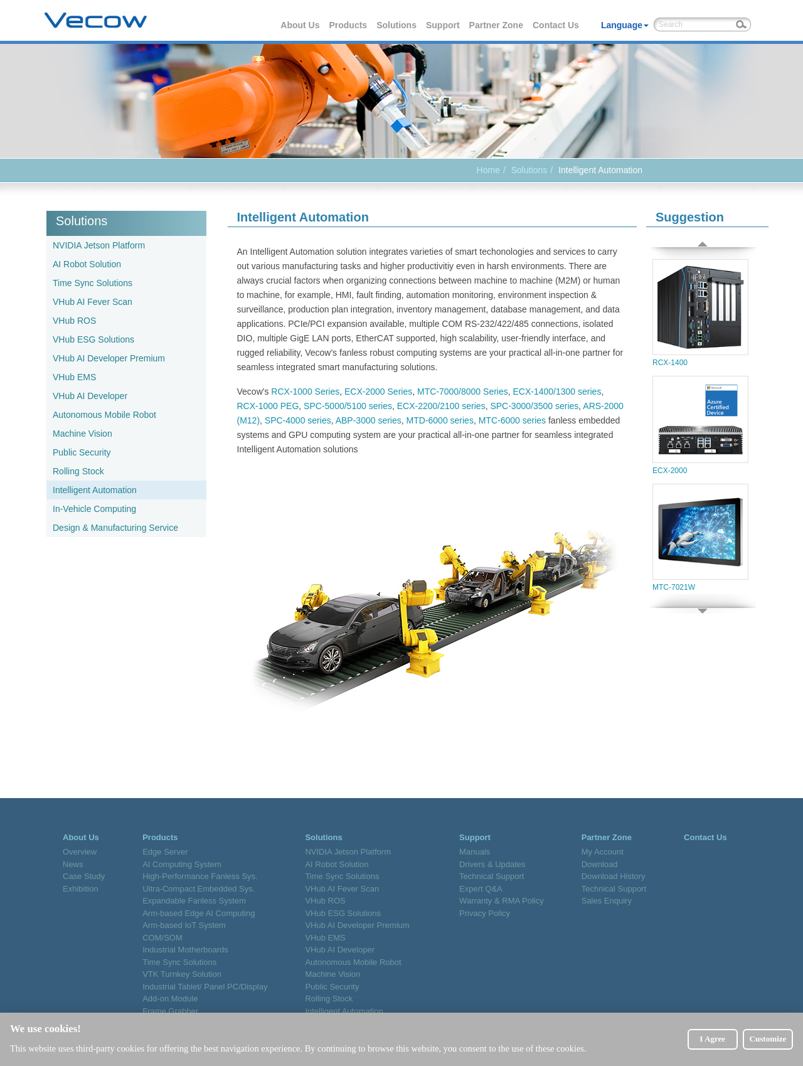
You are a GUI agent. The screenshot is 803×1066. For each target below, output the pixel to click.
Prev (702, 249)
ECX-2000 (700, 425)
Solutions (397, 25)
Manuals (474, 851)
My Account (603, 851)
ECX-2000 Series (378, 391)
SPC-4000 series (298, 420)
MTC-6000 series (512, 420)
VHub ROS (74, 321)
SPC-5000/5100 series (348, 406)
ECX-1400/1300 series (557, 391)
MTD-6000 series (440, 420)
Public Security (82, 452)
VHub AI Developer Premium (109, 358)
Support (443, 25)
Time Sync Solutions (92, 283)
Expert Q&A (481, 888)
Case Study (84, 876)
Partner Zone (497, 25)
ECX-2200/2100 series (441, 406)
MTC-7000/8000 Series (462, 391)
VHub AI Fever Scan (92, 302)
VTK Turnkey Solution (181, 974)
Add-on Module (170, 998)
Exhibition (80, 888)
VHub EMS (74, 377)
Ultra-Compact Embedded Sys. (198, 888)
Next (702, 604)
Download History (614, 876)
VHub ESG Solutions (93, 339)
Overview (80, 851)
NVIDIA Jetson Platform (99, 245)
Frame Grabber (170, 1011)
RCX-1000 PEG (268, 406)
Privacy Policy (484, 913)
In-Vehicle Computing (94, 509)
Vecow (95, 20)
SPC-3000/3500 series (534, 406)
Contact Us (556, 25)
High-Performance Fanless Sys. (200, 876)
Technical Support (491, 876)
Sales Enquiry (607, 900)
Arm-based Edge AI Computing (198, 913)
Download (600, 864)
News (73, 864)
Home (488, 170)
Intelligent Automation (95, 490)
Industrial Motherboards (185, 949)
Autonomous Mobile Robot (104, 415)
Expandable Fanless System (194, 900)
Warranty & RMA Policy (501, 900)
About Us (300, 25)
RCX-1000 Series (305, 391)
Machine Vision (82, 434)
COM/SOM (162, 937)
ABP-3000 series (369, 420)
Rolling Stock (78, 471)
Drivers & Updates (492, 864)
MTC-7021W (700, 538)
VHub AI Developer (90, 396)
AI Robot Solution (87, 264)
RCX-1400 (700, 313)
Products (348, 25)
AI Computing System (181, 864)
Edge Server (165, 851)
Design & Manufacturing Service (115, 528)
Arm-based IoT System (184, 925)
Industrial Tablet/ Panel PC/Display (204, 986)
